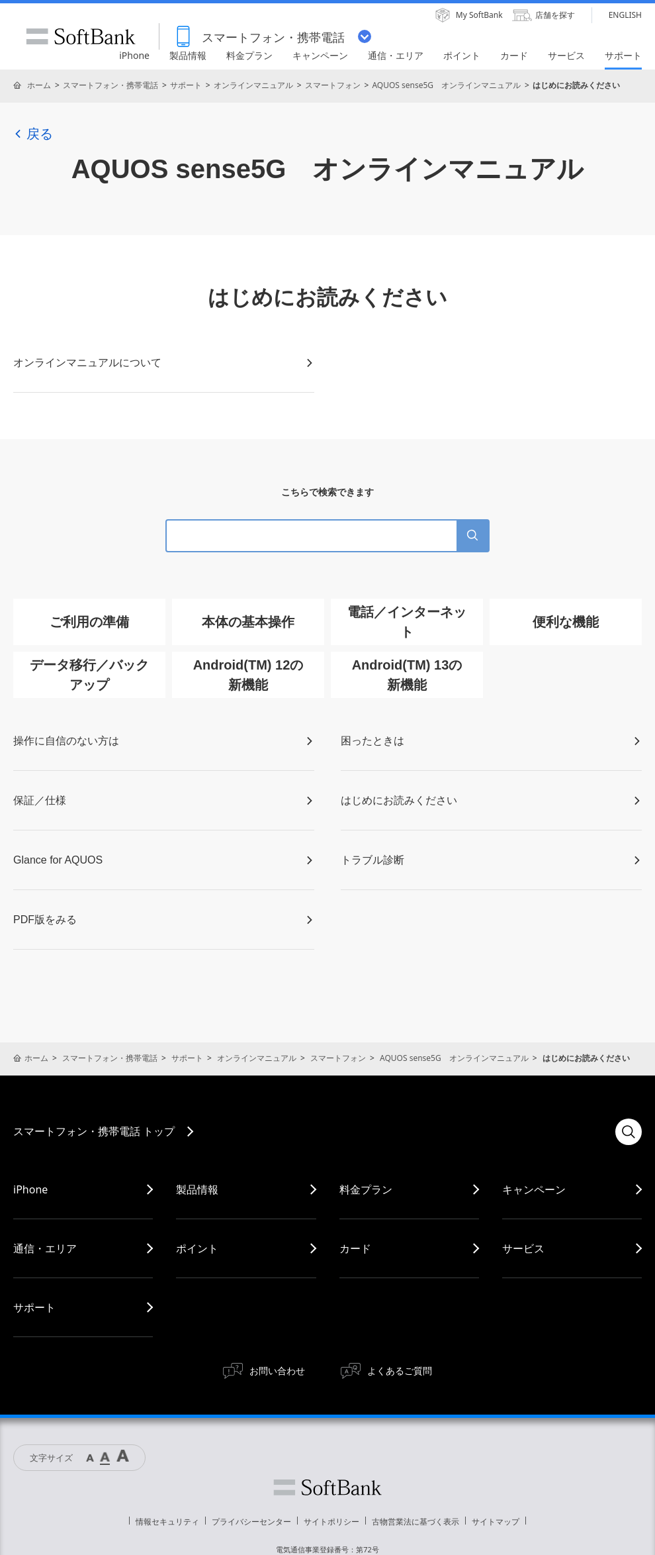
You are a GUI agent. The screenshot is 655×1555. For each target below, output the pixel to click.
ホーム (39, 85)
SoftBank (81, 36)
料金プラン (365, 1189)
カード (355, 1248)
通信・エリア (45, 1248)
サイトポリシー (331, 1521)
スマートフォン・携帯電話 (110, 85)
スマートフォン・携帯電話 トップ (94, 1131)
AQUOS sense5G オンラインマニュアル (446, 85)
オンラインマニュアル (253, 85)
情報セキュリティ (167, 1521)
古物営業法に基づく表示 (415, 1521)
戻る (33, 133)
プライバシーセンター (251, 1521)
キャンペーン (534, 1189)
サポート (186, 85)
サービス (523, 1248)
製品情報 (197, 1189)
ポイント (197, 1248)
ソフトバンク (327, 1487)
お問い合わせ (277, 1370)
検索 (628, 1132)
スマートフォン (333, 85)
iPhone (30, 1189)
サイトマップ (495, 1521)
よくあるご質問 (399, 1370)
